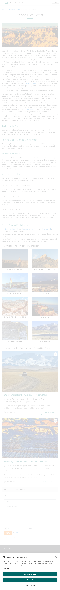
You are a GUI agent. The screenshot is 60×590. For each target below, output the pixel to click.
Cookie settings (30, 585)
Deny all (30, 580)
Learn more (7, 569)
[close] (55, 556)
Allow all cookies (30, 574)
